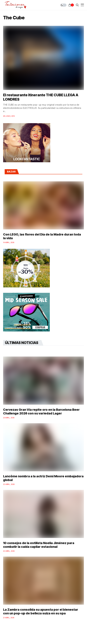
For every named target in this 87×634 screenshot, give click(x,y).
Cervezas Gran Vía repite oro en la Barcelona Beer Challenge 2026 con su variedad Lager (41, 411)
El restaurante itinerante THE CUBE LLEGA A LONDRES (40, 97)
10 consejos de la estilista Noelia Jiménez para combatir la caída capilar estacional (38, 545)
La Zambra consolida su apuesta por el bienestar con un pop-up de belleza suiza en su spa (40, 611)
